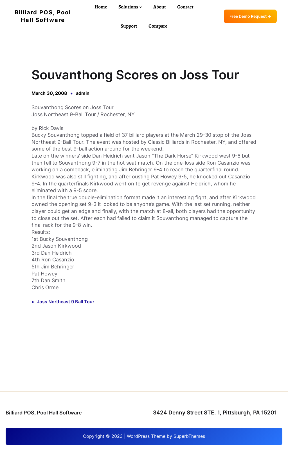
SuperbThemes (189, 436)
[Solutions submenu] (140, 6)
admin (82, 93)
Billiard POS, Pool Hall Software (44, 413)
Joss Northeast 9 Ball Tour (65, 301)
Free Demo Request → (250, 16)
